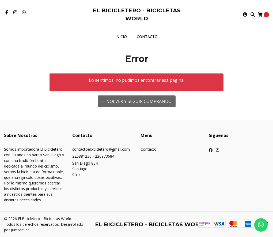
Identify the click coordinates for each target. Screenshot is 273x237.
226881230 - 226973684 (93, 156)
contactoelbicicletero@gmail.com (101, 149)
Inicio (121, 36)
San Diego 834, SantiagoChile (85, 169)
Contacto (147, 36)
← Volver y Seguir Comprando (137, 101)
